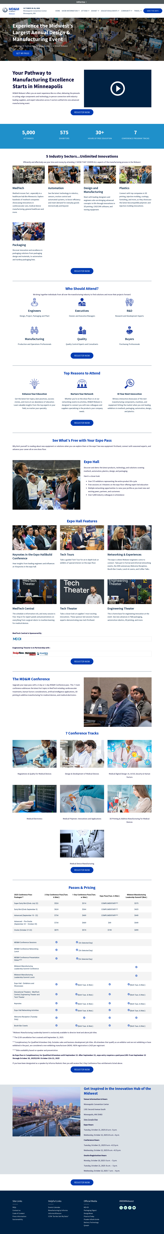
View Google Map (91, 1119)
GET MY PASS (22, 53)
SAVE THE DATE (153, 11)
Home (57, 11)
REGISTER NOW (82, 112)
